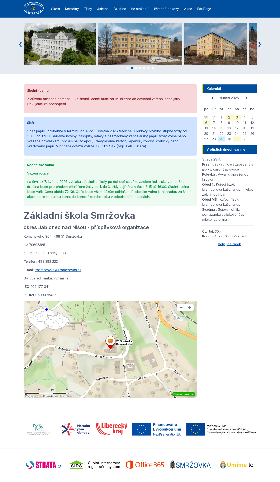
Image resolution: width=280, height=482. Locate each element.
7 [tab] (153, 69)
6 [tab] (148, 69)
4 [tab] (140, 69)
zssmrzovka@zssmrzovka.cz (58, 270)
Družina (120, 9)
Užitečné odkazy (165, 9)
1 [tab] (127, 69)
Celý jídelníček (229, 244)
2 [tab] (132, 69)
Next (260, 44)
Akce (188, 9)
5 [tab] (144, 69)
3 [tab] (136, 69)
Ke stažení (139, 9)
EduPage (204, 9)
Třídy (88, 9)
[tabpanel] (70, 44)
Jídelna (103, 9)
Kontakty (72, 9)
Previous (20, 44)
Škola (55, 9)
